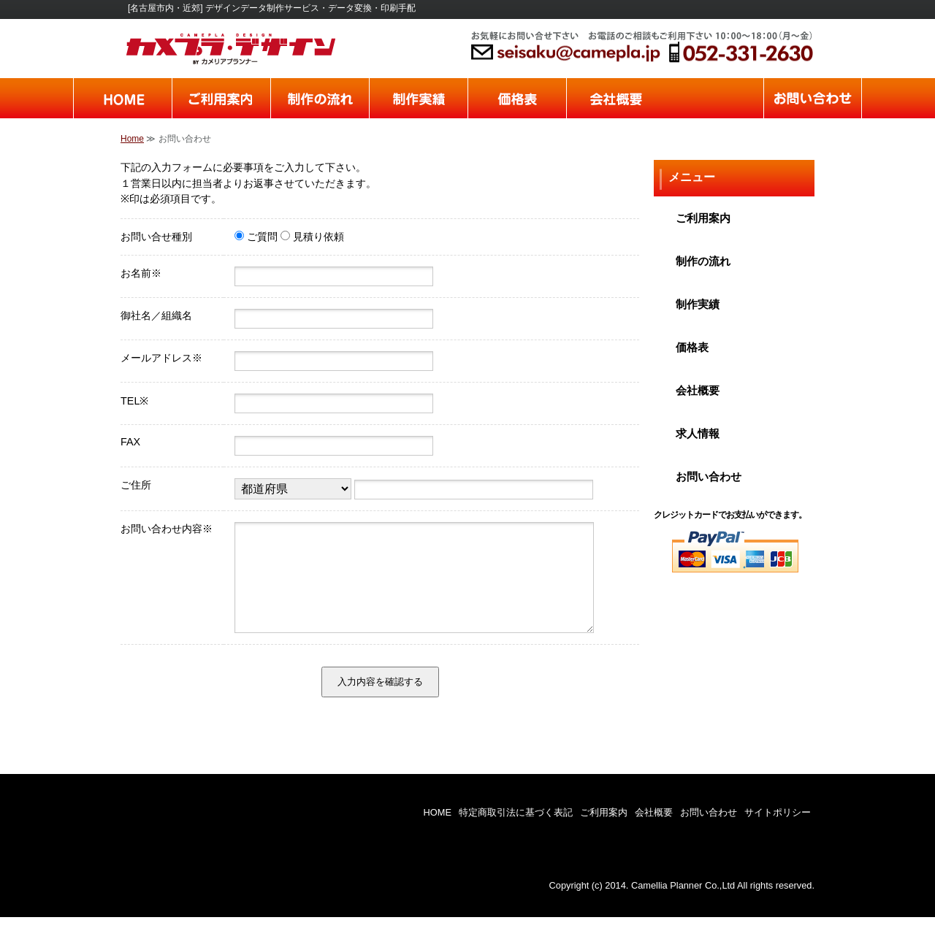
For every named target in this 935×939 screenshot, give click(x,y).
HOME (437, 834)
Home (132, 139)
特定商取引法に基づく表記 (516, 834)
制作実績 (418, 98)
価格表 (517, 98)
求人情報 (714, 98)
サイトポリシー (777, 834)
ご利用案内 (221, 98)
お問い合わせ (812, 98)
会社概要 (615, 98)
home (122, 98)
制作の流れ (319, 98)
